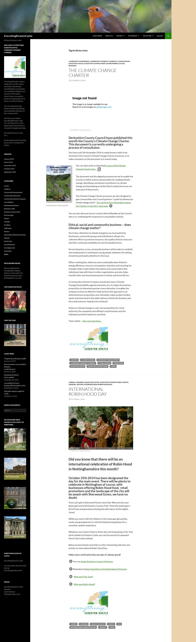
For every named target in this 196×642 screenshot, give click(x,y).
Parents (7, 238)
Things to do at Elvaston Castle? (15, 359)
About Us (109, 36)
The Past (119, 36)
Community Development (108, 360)
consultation (104, 363)
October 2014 (9, 169)
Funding (7, 225)
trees (113, 366)
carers (73, 624)
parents (103, 627)
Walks (6, 254)
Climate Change (88, 360)
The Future (147, 36)
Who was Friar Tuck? (83, 576)
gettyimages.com (85, 130)
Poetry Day (8, 241)
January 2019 (9, 159)
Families (72, 384)
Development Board (11, 205)
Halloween (8, 228)
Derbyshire (118, 363)
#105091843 (74, 450)
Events (125, 382)
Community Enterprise (79, 61)
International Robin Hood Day (98, 384)
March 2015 (8, 162)
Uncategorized (9, 248)
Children (80, 382)
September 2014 (10, 172)
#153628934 (74, 130)
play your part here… (92, 321)
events (111, 624)
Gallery (160, 36)
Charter (74, 360)
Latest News (97, 36)
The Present (132, 36)
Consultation (123, 61)
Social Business (9, 245)
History (80, 384)
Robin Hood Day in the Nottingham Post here (105, 569)
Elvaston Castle (76, 63)
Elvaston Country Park (94, 63)
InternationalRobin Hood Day (88, 391)
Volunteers (8, 251)
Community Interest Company (103, 61)
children (84, 624)
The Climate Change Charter (93, 73)
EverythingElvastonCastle (18, 35)
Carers (72, 382)
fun (119, 624)
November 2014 (10, 165)
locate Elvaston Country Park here (97, 561)
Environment (112, 63)
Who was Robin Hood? (84, 584)
